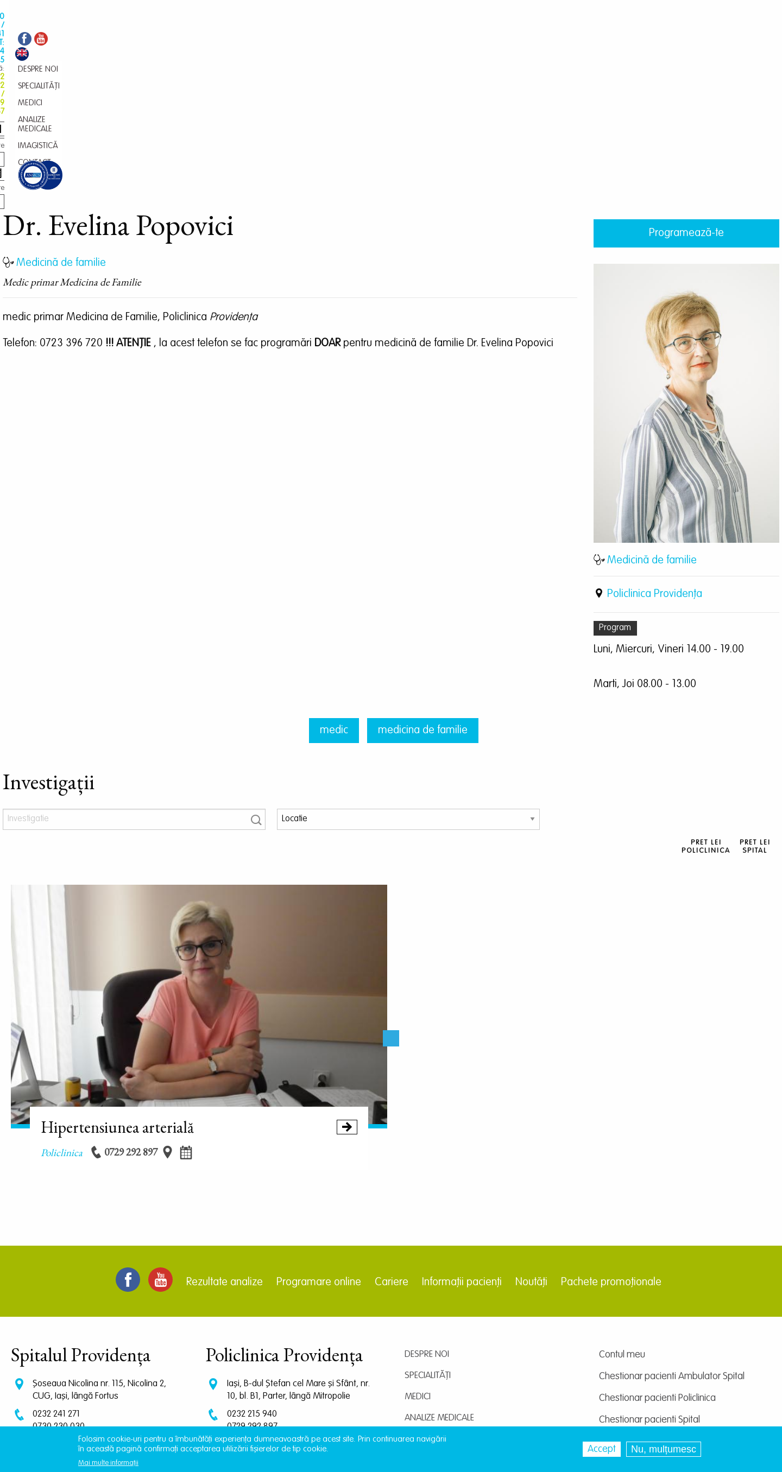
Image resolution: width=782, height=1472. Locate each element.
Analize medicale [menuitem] (323, 41)
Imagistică (427, 1326)
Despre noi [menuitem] (188, 41)
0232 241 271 (56, 1301)
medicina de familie (423, 618)
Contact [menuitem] (422, 41)
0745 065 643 (253, 1335)
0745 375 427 (58, 1324)
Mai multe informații (108, 1463)
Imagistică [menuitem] (381, 41)
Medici (418, 1284)
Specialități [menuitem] (235, 41)
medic (334, 618)
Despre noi (427, 1242)
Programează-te (686, 121)
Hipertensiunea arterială (199, 1014)
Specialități (428, 1263)
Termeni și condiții (633, 1351)
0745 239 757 (252, 1324)
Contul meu (622, 1242)
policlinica (62, 1040)
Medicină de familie (652, 448)
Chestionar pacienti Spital (649, 1307)
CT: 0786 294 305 (65, 1335)
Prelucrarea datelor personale (658, 1373)
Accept (602, 1449)
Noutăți (531, 1170)
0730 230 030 (59, 1314)
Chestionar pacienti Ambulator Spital (672, 1264)
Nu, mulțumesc (663, 1449)
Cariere (391, 1170)
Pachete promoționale (611, 1170)
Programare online (318, 1170)
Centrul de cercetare (640, 1329)
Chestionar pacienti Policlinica (657, 1286)
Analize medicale (439, 1305)
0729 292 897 (252, 1314)
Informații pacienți (462, 1170)
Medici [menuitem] (273, 41)
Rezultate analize (224, 1170)
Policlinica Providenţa (654, 482)
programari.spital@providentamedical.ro (108, 1352)
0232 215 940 (252, 1301)
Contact (422, 1348)
